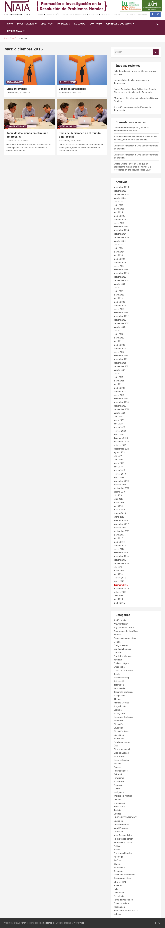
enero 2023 (119, 309)
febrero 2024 (120, 262)
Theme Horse (45, 923)
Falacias (117, 767)
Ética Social (119, 756)
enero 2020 (119, 434)
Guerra (117, 788)
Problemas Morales (123, 853)
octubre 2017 (120, 527)
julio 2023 (118, 287)
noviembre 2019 (121, 441)
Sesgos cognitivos (122, 878)
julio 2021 (118, 373)
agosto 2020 (119, 413)
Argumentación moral (124, 627)
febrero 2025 (120, 219)
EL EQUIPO (93, 14)
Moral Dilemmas (15, 82)
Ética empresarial (122, 749)
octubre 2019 (120, 445)
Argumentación (121, 624)
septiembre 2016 (121, 563)
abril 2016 (118, 574)
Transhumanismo (122, 903)
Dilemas (117, 699)
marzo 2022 (119, 345)
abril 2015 (118, 599)
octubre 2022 (120, 320)
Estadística (119, 738)
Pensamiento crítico (123, 842)
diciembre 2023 (121, 269)
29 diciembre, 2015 (15, 92)
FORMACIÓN (80, 14)
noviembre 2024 (121, 230)
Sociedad (118, 885)
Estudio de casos (122, 742)
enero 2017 (119, 549)
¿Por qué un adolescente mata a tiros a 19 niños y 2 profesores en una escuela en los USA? (132, 167)
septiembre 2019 (121, 449)
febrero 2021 (120, 391)
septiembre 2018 (121, 488)
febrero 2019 (120, 474)
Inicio (40, 14)
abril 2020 (118, 423)
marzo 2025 (119, 216)
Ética (116, 745)
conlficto (118, 659)
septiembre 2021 (121, 366)
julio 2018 (118, 495)
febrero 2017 (120, 545)
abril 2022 (118, 341)
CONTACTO (105, 14)
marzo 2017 (119, 542)
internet (117, 799)
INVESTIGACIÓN (52, 14)
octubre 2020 (120, 406)
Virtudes (117, 914)
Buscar (156, 52)
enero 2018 (119, 517)
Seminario (118, 871)
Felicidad (118, 774)
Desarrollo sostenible (123, 692)
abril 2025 (118, 212)
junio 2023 (118, 291)
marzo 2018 (119, 509)
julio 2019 (118, 456)
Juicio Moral (119, 806)
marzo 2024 (119, 259)
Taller (116, 889)
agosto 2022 (119, 327)
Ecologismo (119, 713)
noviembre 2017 (121, 524)
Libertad (117, 814)
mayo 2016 (119, 570)
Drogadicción (120, 706)
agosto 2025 (119, 198)
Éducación (118, 724)
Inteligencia (119, 792)
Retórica (117, 860)
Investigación (120, 803)
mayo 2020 (119, 420)
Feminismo (119, 778)
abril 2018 (118, 506)
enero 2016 (119, 581)
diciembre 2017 (121, 520)
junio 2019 (118, 459)
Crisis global (119, 667)
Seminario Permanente (124, 874)
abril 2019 (118, 466)
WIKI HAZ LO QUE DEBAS (124, 14)
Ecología (118, 710)
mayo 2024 (119, 251)
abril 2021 (118, 384)
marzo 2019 (119, 470)
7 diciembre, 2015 (14, 140)
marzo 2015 (119, 603)
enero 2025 (119, 223)
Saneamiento (120, 867)
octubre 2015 (120, 592)
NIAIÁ (23, 923)
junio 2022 (118, 334)
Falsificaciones (121, 771)
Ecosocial (118, 720)
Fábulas (117, 763)
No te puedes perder (123, 839)
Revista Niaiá (143, 14)
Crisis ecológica (121, 663)
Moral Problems (121, 828)
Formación (119, 781)
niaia (27, 92)
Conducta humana (122, 649)
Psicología (118, 856)
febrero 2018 (120, 513)
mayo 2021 (119, 380)
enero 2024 (119, 266)
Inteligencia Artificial (123, 796)
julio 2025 (118, 201)
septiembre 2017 (121, 531)
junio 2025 (118, 205)
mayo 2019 (119, 463)
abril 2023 (118, 298)
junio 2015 (118, 595)
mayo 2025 (119, 208)
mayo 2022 (119, 337)
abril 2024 (118, 255)
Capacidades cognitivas (125, 638)
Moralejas (118, 831)
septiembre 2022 (121, 323)
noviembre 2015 (121, 588)
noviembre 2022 (121, 316)
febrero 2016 (120, 577)
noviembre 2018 (121, 481)
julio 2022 (118, 330)
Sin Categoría (120, 882)
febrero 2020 (120, 431)
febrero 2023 (120, 305)
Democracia (119, 688)
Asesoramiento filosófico (126, 631)
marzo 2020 (119, 427)
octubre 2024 (120, 234)
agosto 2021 (119, 370)
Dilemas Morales (68, 82)
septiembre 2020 (121, 409)
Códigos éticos (121, 645)
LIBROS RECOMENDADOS (126, 817)
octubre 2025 (120, 191)
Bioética (117, 634)
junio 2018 (118, 499)
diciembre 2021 (121, 355)
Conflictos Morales (122, 656)
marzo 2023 (119, 302)
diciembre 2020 (121, 398)
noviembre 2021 (121, 359)
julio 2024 (118, 244)
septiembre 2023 (121, 280)
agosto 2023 (119, 284)
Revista (117, 864)
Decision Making (68, 126)
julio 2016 (118, 567)
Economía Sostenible (123, 717)
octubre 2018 (120, 484)
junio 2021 (118, 377)
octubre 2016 (120, 560)
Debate (117, 674)
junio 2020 (118, 416)
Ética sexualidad (121, 753)
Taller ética (119, 892)
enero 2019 (119, 477)
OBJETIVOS (67, 14)
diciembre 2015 (121, 585)
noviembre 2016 (121, 556)
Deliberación (119, 681)
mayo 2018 (119, 502)
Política (117, 846)
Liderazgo (118, 821)
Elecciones (119, 735)
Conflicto (118, 652)
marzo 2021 (119, 388)
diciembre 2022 (121, 312)
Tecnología (119, 896)
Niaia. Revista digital (123, 835)
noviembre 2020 (121, 402)
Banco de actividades (72, 88)
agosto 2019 (119, 452)
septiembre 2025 (121, 194)
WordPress (79, 923)
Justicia (117, 810)
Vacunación (119, 907)
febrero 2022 (120, 348)
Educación (118, 728)
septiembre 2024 (121, 237)
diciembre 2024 (121, 226)
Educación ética (121, 731)
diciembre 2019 (121, 438)
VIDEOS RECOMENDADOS (126, 910)
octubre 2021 (120, 363)
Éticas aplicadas (121, 760)
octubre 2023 (120, 277)
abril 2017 (118, 538)
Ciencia (117, 642)
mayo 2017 (119, 534)
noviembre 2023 (121, 273)
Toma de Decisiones (16, 126)
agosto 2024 (119, 241)
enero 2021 (119, 395)
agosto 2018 (119, 492)
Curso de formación (123, 670)
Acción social (120, 620)
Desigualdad (119, 695)
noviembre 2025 (121, 187)
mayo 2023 (119, 294)
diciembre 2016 (121, 552)
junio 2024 (118, 248)
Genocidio (118, 785)
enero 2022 (119, 352)
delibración (119, 685)
